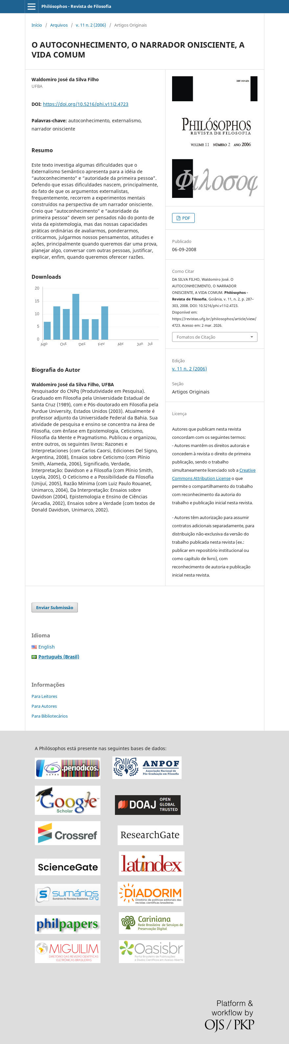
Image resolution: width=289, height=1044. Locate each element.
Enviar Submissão (54, 607)
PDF (185, 218)
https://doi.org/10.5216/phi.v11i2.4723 (85, 104)
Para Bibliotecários (50, 716)
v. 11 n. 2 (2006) (91, 25)
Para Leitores (44, 696)
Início (37, 25)
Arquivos (59, 25)
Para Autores (44, 706)
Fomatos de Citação (196, 337)
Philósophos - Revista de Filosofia (76, 6)
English (46, 647)
